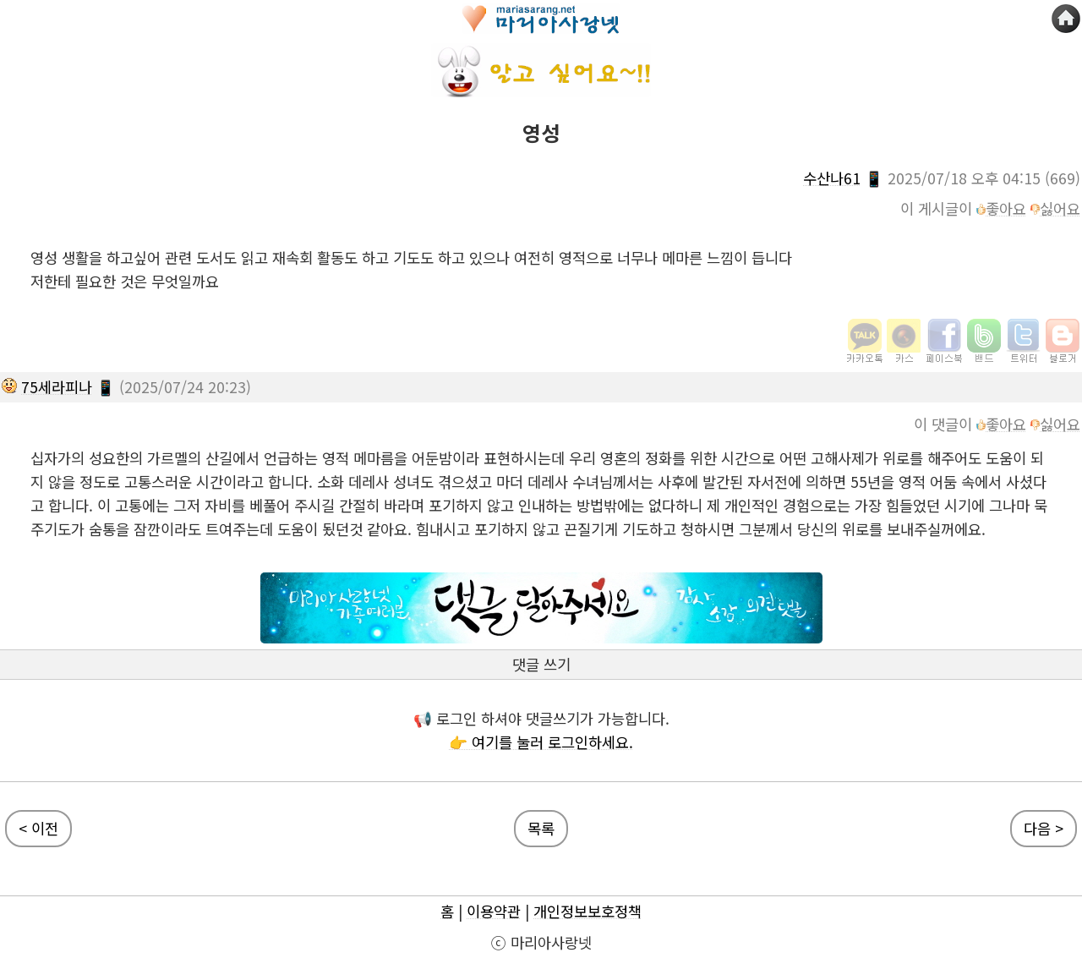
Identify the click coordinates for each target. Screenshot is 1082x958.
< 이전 (38, 828)
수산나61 (832, 178)
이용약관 (494, 911)
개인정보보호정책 (587, 911)
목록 (541, 828)
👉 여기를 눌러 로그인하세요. (541, 742)
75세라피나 (56, 386)
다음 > (1043, 828)
